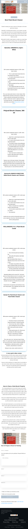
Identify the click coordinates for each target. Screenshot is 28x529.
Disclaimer (12, 527)
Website (3, 482)
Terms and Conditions (19, 527)
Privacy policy (7, 527)
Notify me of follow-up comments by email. (10, 491)
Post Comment (10, 496)
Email (3, 475)
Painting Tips (14, 17)
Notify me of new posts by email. (8, 494)
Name (2, 468)
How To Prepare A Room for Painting (11, 445)
